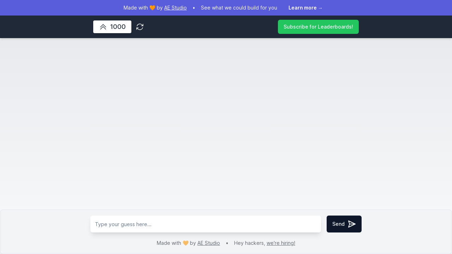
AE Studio (208, 243)
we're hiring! (281, 243)
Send (344, 224)
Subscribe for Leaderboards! (318, 27)
